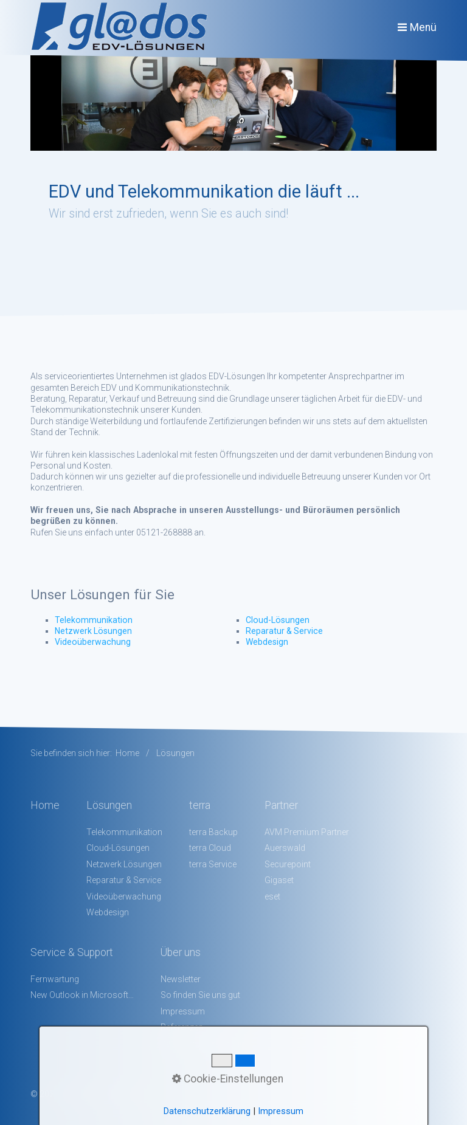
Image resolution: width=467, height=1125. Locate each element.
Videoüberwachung (93, 642)
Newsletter (181, 979)
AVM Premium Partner (307, 832)
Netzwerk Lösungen (93, 631)
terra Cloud (210, 848)
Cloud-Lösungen (278, 620)
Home (127, 753)
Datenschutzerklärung (207, 1111)
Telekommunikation (94, 620)
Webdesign (267, 642)
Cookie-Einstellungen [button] (227, 1079)
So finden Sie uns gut (200, 995)
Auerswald (285, 848)
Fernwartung (54, 979)
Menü (423, 27)
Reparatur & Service (284, 631)
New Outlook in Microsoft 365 (82, 995)
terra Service (213, 864)
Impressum (183, 1011)
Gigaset (279, 880)
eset (272, 896)
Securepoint (288, 864)
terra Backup (213, 832)
